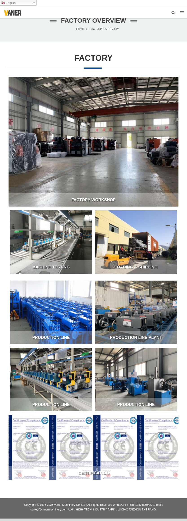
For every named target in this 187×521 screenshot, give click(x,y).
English (8, 3)
